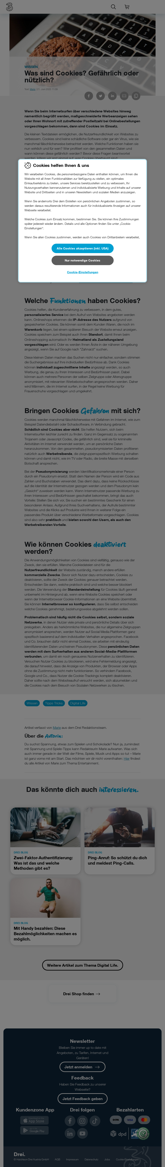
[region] (82, 220)
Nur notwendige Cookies (82, 260)
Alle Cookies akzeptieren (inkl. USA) (82, 248)
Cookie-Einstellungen (82, 272)
